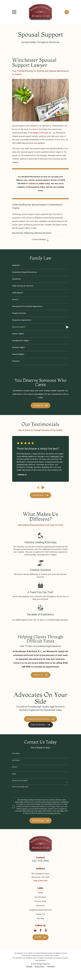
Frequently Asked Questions (40, 910)
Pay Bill (40, 937)
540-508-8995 (40, 860)
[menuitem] (40, 265)
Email (14, 774)
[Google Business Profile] (35, 930)
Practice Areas (40, 901)
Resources (40, 905)
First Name (16, 754)
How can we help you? (20, 787)
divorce (35, 129)
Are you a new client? (20, 781)
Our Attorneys (40, 897)
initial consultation (31, 139)
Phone (14, 767)
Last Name (16, 760)
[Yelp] (45, 930)
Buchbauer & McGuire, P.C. (41, 132)
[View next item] (43, 487)
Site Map (40, 918)
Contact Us (40, 914)
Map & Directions (40, 880)
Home (40, 893)
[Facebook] (40, 930)
